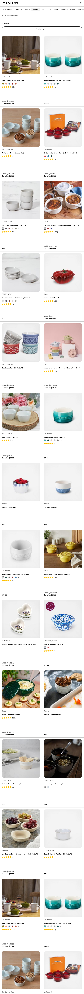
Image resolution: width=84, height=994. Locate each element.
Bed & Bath (54, 9)
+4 (61, 440)
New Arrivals (7, 9)
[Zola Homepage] (12, 3)
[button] (3, 84)
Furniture (64, 9)
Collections (18, 9)
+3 (18, 228)
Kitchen (36, 9)
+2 (61, 84)
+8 (18, 84)
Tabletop (44, 9)
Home (72, 9)
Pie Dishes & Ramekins (10, 15)
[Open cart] (80, 3)
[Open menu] (3, 3)
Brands (27, 9)
